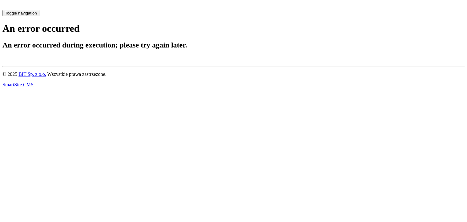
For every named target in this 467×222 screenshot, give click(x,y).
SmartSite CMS (18, 84)
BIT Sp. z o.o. (32, 74)
